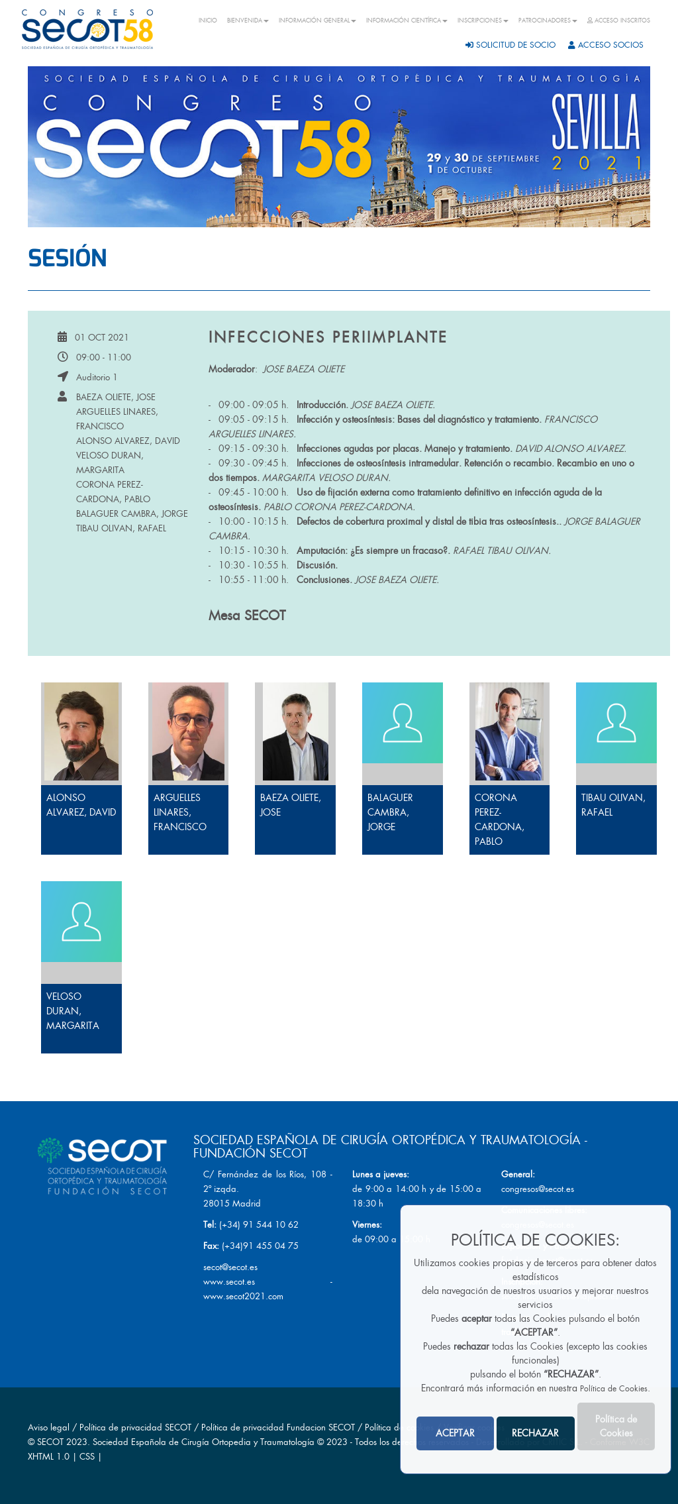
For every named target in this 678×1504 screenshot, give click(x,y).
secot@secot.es (230, 1267)
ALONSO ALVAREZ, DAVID (128, 441)
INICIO (208, 21)
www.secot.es (229, 1281)
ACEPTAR (455, 1433)
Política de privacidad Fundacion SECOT (278, 1427)
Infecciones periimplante (328, 337)
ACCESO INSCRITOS (618, 21)
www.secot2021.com (243, 1296)
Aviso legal (49, 1427)
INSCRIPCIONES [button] (483, 21)
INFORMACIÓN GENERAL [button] (317, 21)
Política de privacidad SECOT (135, 1427)
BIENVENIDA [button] (248, 21)
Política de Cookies (614, 1388)
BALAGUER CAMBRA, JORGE (132, 513)
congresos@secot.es (537, 1189)
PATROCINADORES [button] (547, 21)
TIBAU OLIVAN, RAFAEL (121, 528)
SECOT (50, 1442)
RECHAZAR (535, 1433)
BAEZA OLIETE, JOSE (116, 397)
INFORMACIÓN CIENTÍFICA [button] (407, 21)
